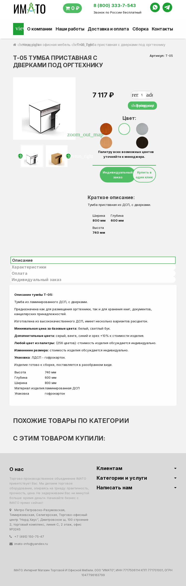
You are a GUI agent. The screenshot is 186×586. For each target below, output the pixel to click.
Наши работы (70, 28)
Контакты (162, 28)
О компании (39, 28)
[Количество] (142, 95)
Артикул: (157, 56)
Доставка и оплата (108, 28)
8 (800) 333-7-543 (114, 5)
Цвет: (126, 118)
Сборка (140, 28)
